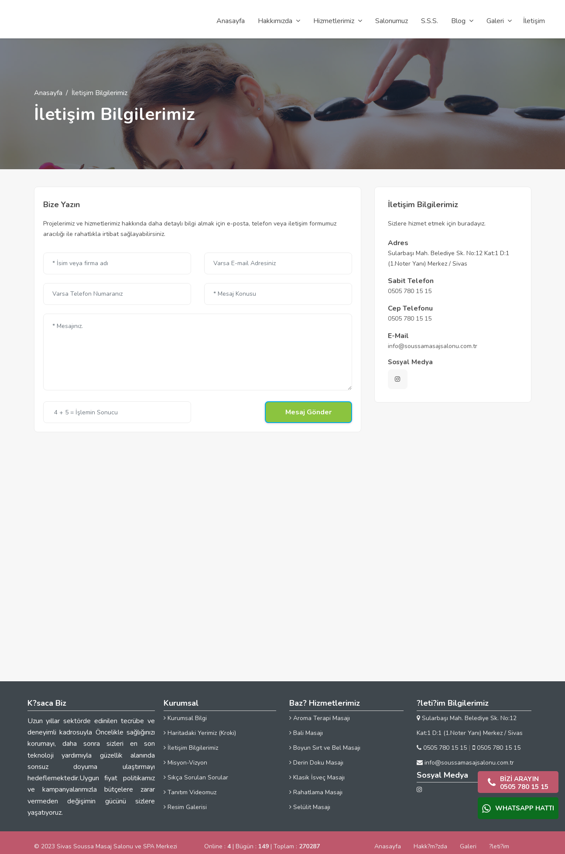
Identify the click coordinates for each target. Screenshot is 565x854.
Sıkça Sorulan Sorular (196, 777)
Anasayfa (48, 93)
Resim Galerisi (185, 807)
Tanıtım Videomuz (190, 792)
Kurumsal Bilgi (185, 718)
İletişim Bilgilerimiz (191, 748)
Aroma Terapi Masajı (319, 718)
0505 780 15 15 (409, 291)
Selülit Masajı (309, 807)
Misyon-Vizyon (185, 762)
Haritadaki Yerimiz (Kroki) (200, 733)
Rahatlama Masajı (315, 792)
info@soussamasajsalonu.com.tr (432, 346)
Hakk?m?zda (430, 846)
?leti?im (499, 846)
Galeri (468, 846)
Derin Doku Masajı (316, 762)
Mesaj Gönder (308, 412)
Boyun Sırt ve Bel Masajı (324, 748)
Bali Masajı (306, 733)
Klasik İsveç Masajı (317, 777)
